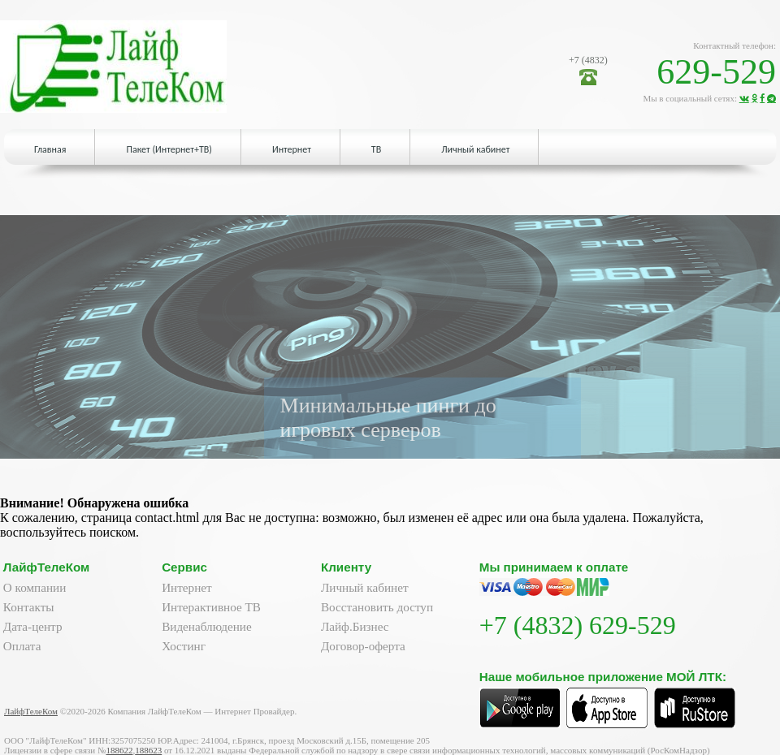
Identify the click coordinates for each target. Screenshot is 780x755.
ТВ (376, 149)
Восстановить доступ (377, 607)
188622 (119, 750)
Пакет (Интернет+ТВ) (168, 149)
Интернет (291, 149)
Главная (50, 149)
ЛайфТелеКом (31, 711)
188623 (148, 750)
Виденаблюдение (207, 626)
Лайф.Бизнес (355, 626)
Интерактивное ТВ (211, 607)
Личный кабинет (475, 149)
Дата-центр (33, 626)
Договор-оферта (363, 646)
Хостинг (184, 646)
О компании (35, 587)
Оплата (22, 646)
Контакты (28, 607)
